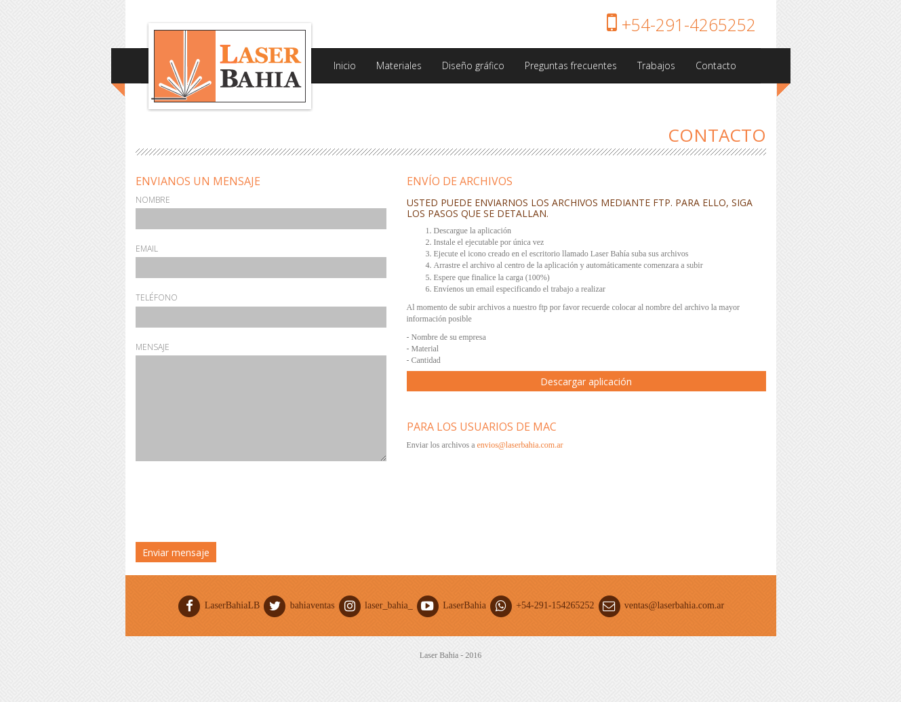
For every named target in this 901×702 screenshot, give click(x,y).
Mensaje (152, 347)
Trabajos (656, 65)
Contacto (716, 65)
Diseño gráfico (473, 65)
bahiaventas (299, 605)
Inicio (345, 65)
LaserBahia (451, 605)
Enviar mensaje (175, 552)
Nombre (153, 200)
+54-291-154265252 (542, 605)
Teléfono (157, 297)
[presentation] (239, 504)
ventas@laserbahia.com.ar (660, 605)
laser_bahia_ (376, 605)
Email (147, 248)
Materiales (399, 65)
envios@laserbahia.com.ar (520, 445)
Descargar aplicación (586, 381)
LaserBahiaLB (219, 605)
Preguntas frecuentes (571, 65)
